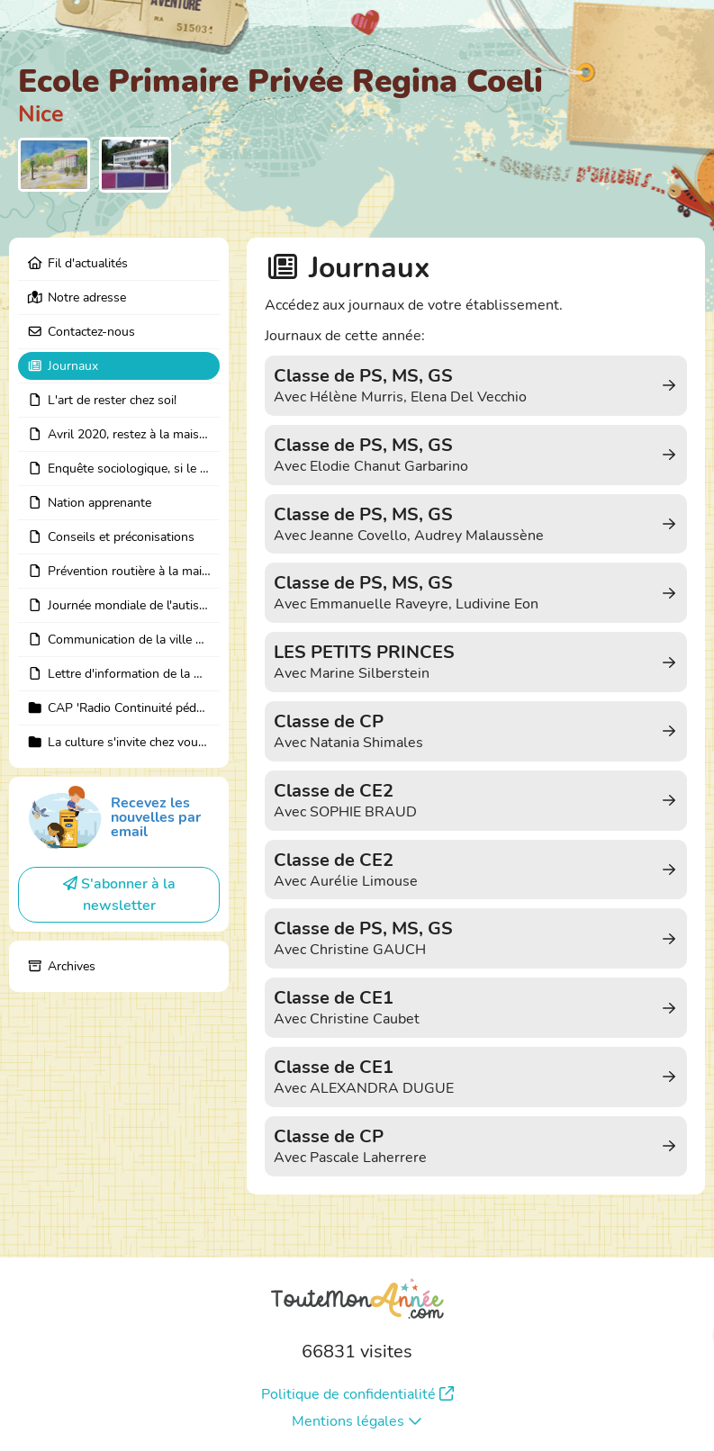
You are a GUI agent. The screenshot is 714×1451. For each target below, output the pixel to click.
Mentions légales (357, 1421)
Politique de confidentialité (357, 1394)
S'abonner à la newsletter (119, 894)
